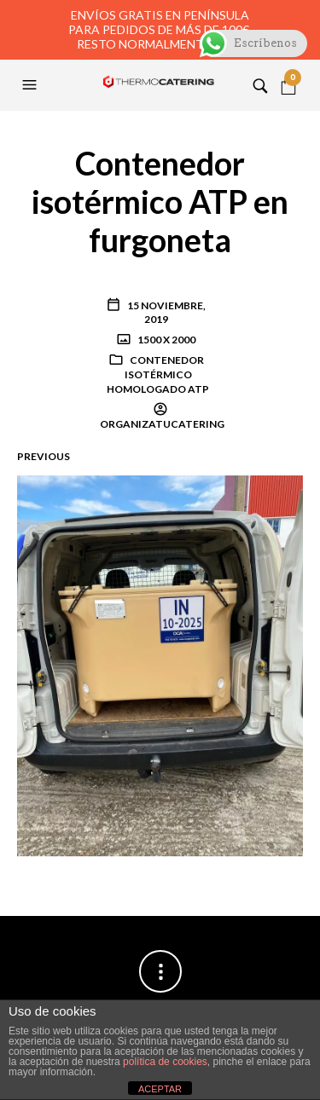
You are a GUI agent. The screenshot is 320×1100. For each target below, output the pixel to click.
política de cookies (165, 1062)
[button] (31, 85)
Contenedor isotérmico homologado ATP (158, 374)
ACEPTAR (160, 1089)
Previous (43, 456)
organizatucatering (162, 424)
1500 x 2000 (165, 339)
